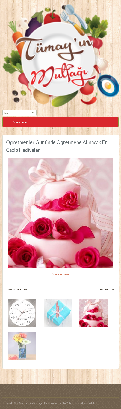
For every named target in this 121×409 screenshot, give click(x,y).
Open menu (20, 121)
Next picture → (108, 289)
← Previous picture (15, 289)
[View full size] (61, 274)
